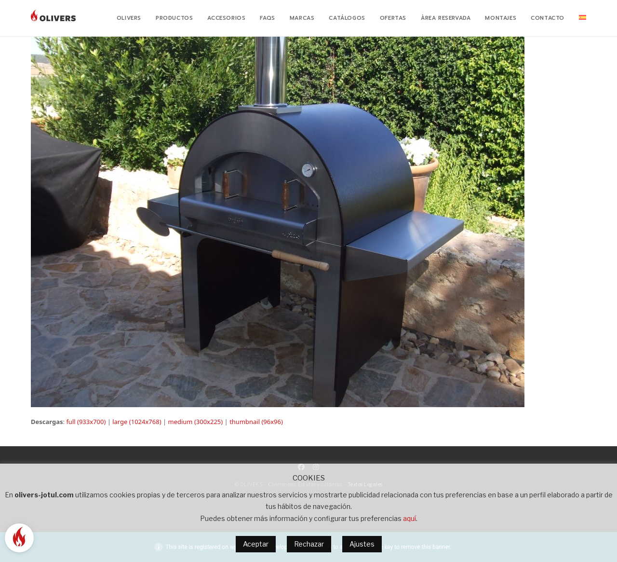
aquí (409, 518)
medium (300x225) (195, 421)
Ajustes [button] (362, 544)
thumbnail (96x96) (256, 421)
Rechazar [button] (309, 544)
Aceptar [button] (255, 544)
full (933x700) (86, 421)
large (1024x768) (136, 421)
